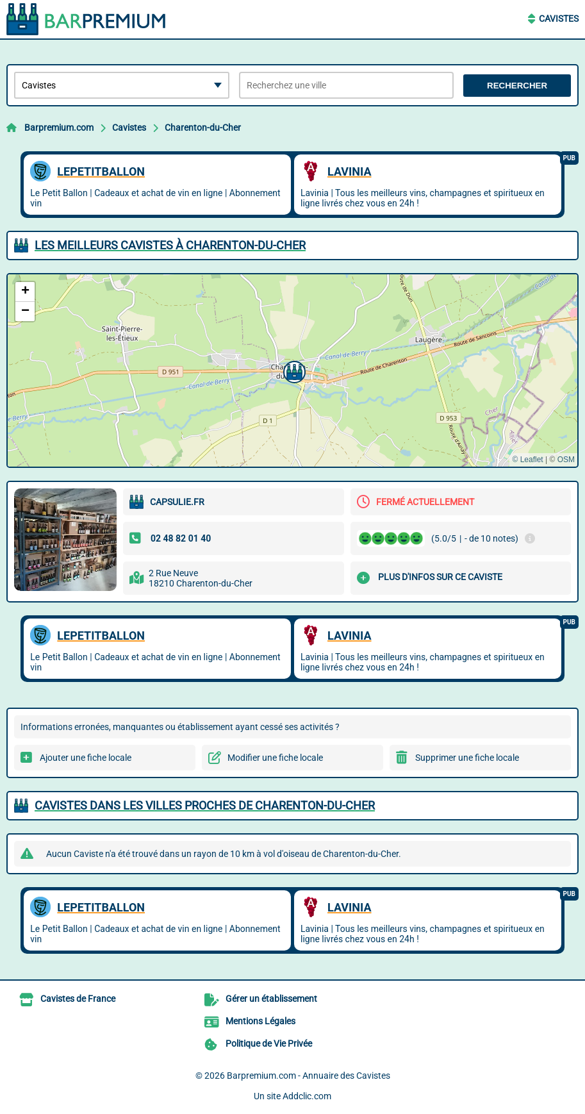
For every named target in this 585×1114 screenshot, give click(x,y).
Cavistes (559, 18)
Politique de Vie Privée (269, 1043)
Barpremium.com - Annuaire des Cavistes (308, 1075)
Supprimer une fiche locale (467, 757)
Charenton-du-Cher (203, 127)
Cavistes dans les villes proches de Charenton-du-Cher (205, 805)
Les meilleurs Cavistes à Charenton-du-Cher (170, 245)
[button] (292, 370)
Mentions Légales (260, 1021)
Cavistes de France (77, 998)
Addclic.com (307, 1096)
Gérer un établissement (271, 998)
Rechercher (517, 85)
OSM (566, 459)
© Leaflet (527, 459)
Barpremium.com (59, 127)
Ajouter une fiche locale (85, 757)
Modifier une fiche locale (275, 757)
